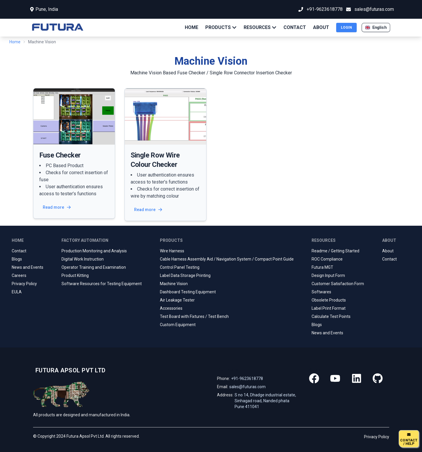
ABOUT (321, 27)
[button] (375, 27)
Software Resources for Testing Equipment (101, 283)
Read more (57, 207)
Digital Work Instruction (82, 259)
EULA (17, 292)
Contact (19, 251)
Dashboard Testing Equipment (188, 292)
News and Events (27, 267)
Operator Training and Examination (93, 267)
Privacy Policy (24, 283)
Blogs (17, 259)
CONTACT (294, 27)
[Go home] (69, 370)
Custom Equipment (178, 324)
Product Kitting (75, 275)
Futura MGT (322, 267)
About (388, 251)
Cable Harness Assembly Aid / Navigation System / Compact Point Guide (227, 259)
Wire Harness (172, 251)
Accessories (171, 308)
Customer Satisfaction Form (338, 283)
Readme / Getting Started (335, 251)
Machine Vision (174, 283)
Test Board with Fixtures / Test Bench (194, 316)
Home (14, 42)
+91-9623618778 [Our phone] (247, 378)
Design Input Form (328, 275)
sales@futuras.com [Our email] (247, 386)
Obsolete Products (329, 300)
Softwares (321, 292)
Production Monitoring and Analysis (94, 251)
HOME (191, 27)
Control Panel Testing (179, 267)
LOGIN (346, 27)
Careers (19, 275)
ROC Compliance (327, 259)
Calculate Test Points (331, 316)
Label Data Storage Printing (185, 275)
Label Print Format (329, 308)
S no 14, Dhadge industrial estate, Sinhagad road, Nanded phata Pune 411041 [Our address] (265, 401)
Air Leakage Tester (177, 300)
